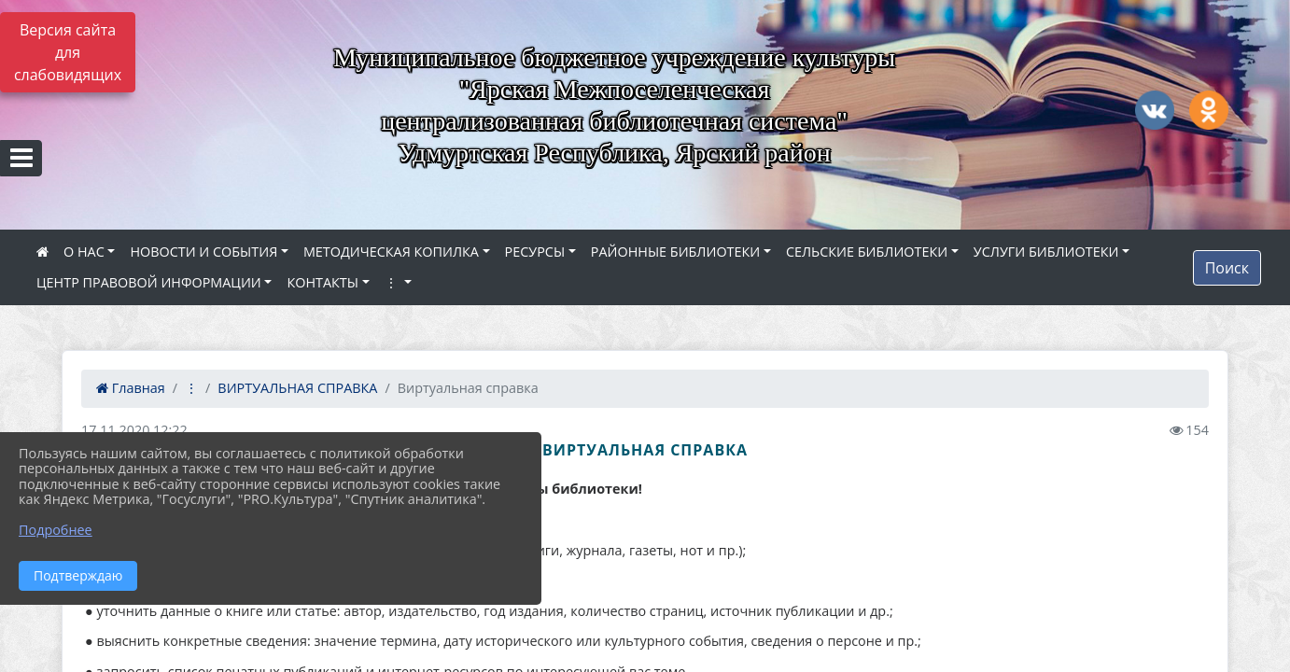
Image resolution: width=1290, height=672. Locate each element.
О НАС (84, 251)
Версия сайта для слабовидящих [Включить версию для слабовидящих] (67, 52)
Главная (130, 388)
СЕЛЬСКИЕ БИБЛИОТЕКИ (866, 251)
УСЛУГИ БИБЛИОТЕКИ (1046, 251)
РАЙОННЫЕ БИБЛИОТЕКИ (675, 251)
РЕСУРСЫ (535, 251)
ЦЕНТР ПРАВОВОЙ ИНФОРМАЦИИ (148, 282)
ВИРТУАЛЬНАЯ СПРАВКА (297, 388)
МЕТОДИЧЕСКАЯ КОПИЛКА (391, 251)
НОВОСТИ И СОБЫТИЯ (203, 251)
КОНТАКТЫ (322, 282)
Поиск (1227, 268)
